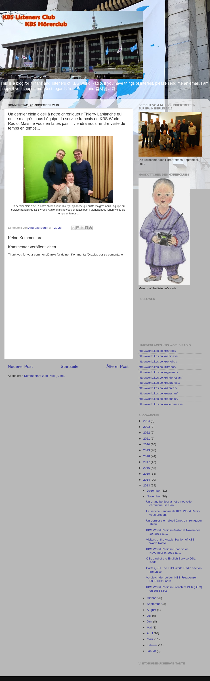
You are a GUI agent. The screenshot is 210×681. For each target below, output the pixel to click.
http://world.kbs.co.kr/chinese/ (158, 356)
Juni (150, 621)
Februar (152, 645)
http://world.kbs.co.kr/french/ (157, 367)
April (150, 633)
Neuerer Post (20, 366)
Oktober (152, 598)
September (154, 604)
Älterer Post (117, 366)
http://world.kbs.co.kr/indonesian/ (161, 377)
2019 (147, 450)
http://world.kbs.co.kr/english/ (158, 361)
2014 (147, 479)
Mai (150, 627)
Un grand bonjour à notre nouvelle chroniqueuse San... (169, 503)
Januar (152, 651)
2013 (147, 485)
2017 (147, 462)
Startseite (69, 366)
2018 (147, 456)
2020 (147, 444)
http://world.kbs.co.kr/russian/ (158, 393)
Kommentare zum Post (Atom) (44, 375)
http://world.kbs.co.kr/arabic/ (157, 350)
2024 (147, 421)
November (154, 496)
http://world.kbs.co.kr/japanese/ (159, 382)
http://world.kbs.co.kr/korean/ (158, 388)
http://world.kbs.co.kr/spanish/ (158, 398)
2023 (147, 426)
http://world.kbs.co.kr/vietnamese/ (161, 404)
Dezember (154, 490)
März (150, 639)
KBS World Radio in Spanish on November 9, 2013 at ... (167, 550)
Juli (149, 615)
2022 (147, 432)
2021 (147, 438)
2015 (147, 473)
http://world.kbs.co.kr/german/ (158, 372)
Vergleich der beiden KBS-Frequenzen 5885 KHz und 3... (171, 579)
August (152, 610)
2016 (147, 467)
